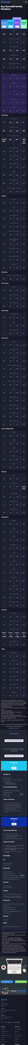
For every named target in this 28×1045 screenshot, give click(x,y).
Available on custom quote (14, 740)
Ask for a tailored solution (14, 756)
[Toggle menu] (26, 2)
